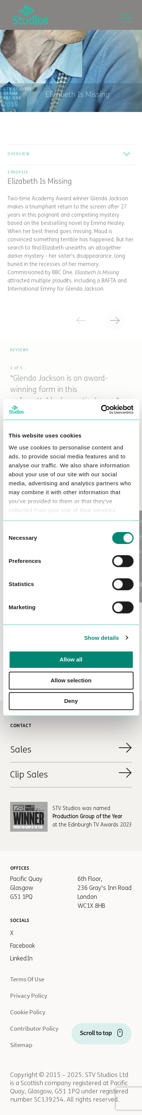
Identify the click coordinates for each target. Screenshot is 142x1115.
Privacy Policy (28, 995)
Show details (101, 638)
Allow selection (71, 680)
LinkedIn (21, 958)
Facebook (22, 945)
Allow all (71, 659)
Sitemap (21, 1045)
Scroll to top (96, 1033)
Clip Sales (29, 774)
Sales (20, 749)
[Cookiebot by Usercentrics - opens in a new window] (101, 409)
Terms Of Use (27, 979)
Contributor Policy (34, 1028)
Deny (71, 701)
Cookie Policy (27, 1012)
